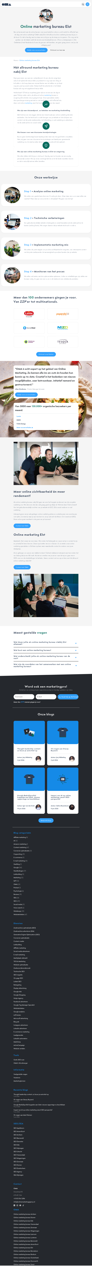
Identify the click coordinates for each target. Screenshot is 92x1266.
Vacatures (17, 1078)
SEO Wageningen (20, 1158)
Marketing (17, 878)
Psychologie (18, 891)
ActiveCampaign (19, 1045)
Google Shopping (19, 995)
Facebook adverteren (21, 1002)
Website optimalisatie (21, 965)
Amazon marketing (20, 844)
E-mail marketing (19, 861)
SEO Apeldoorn (19, 1128)
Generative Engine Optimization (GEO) (27, 935)
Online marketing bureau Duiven (24, 1217)
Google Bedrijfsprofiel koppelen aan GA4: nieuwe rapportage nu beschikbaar (39, 1105)
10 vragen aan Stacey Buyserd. (24, 1100)
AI (14, 841)
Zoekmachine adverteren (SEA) (24, 931)
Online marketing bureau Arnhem (25, 1214)
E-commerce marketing (21, 1032)
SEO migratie (18, 975)
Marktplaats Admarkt (20, 958)
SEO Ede (16, 1145)
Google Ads (18, 992)
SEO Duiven (18, 1165)
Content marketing (20, 847)
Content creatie (19, 941)
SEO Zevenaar (18, 1162)
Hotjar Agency (18, 998)
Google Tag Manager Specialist (24, 1005)
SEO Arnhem (18, 1135)
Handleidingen (18, 871)
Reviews (16, 894)
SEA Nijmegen (18, 1175)
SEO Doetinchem (19, 1168)
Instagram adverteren (21, 1025)
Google (16, 867)
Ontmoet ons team (56, 50)
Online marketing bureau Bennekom (26, 1251)
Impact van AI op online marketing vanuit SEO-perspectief (33, 1110)
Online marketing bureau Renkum (25, 1254)
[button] (83, 4)
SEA (15, 898)
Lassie (19, 416)
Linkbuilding (18, 874)
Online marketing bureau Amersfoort (26, 1244)
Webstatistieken (19, 914)
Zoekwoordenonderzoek (22, 968)
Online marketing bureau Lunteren (25, 1238)
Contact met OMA (22, 526)
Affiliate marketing (20, 837)
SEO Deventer (18, 1141)
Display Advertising (20, 988)
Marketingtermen (19, 1081)
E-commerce (18, 857)
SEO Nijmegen (19, 1148)
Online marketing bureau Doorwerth (26, 1261)
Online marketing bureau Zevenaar (25, 1228)
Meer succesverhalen (24, 427)
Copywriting (18, 854)
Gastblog (17, 864)
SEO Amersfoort (19, 1131)
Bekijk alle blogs (46, 820)
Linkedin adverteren (20, 1028)
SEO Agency (18, 1172)
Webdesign (17, 911)
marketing (47, 95)
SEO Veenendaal (19, 1155)
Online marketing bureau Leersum (25, 1234)
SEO (15, 901)
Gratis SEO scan (19, 1060)
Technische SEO (19, 971)
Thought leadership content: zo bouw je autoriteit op (31, 1094)
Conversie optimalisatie (21, 851)
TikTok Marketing (19, 961)
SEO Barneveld (19, 1138)
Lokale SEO (17, 981)
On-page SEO (18, 978)
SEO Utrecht (18, 1152)
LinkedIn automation (20, 1038)
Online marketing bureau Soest (24, 1264)
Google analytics (19, 1012)
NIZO (19, 420)
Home (16, 60)
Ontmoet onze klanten (46, 354)
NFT (15, 881)
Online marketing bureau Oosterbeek (26, 1258)
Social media (18, 904)
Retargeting (17, 985)
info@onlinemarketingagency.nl (24, 1202)
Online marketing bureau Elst (23, 1248)
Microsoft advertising (21, 1018)
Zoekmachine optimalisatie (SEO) (25, 928)
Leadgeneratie (18, 1035)
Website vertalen (19, 1049)
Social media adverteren (22, 951)
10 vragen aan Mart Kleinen (23, 1115)
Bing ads (16, 1022)
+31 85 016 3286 (19, 1198)
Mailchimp (17, 1042)
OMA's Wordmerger (21, 1063)
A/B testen (17, 1015)
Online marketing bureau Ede (23, 1221)
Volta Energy (21, 424)
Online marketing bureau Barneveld (25, 1241)
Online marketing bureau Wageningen (26, 1231)
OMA (15, 884)
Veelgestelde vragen (20, 1074)
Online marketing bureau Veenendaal (26, 1224)
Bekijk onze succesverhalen (36, 50)
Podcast (16, 888)
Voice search (18, 908)
